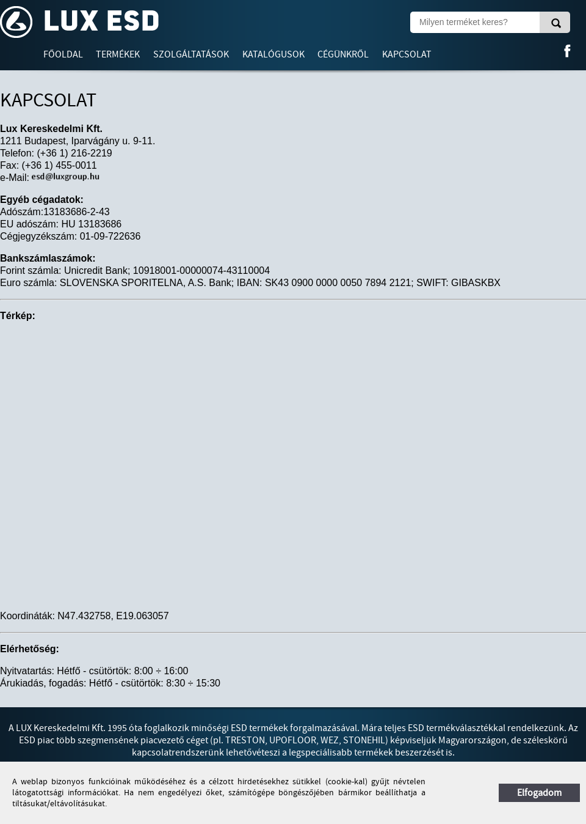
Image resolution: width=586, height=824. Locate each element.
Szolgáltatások (191, 54)
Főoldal (63, 54)
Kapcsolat (407, 54)
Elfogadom (539, 793)
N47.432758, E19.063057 (112, 616)
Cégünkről (343, 54)
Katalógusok (273, 54)
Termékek (118, 54)
